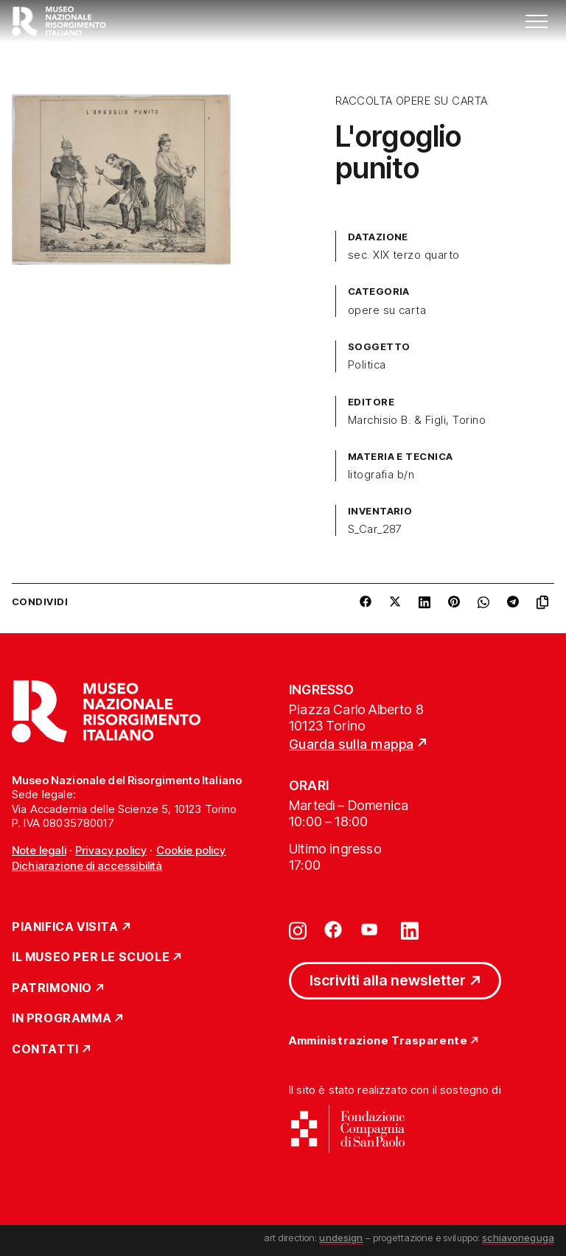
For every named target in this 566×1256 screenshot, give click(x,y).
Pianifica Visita (65, 927)
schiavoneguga (518, 1237)
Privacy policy (111, 850)
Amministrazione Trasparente (378, 1041)
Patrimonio (52, 988)
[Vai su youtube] (371, 929)
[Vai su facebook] (333, 929)
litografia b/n (381, 474)
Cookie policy (191, 850)
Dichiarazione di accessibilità (87, 866)
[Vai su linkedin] (410, 929)
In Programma (61, 1018)
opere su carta (387, 310)
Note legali (39, 850)
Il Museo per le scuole (91, 957)
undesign (341, 1237)
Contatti (45, 1049)
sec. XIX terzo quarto (404, 255)
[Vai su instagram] (298, 929)
